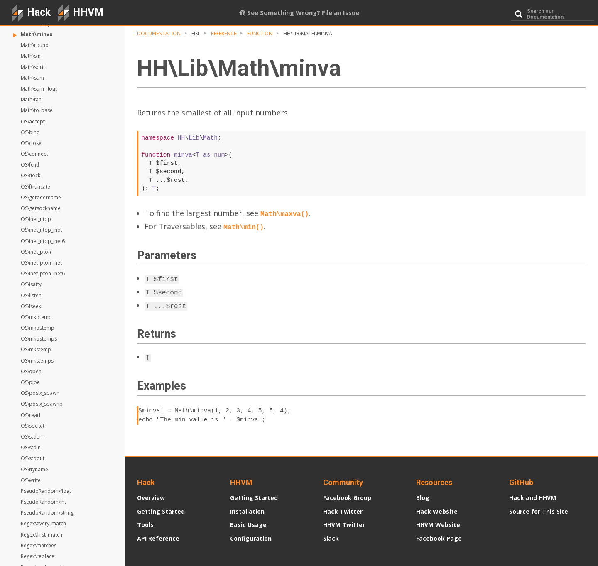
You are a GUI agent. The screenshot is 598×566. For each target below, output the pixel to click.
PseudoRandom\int (43, 501)
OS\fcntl (30, 164)
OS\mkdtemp (36, 317)
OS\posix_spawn (40, 393)
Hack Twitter (343, 511)
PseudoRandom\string (47, 512)
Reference (223, 33)
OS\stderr (32, 436)
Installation (247, 511)
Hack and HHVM (532, 498)
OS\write (31, 480)
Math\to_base (37, 110)
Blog (422, 498)
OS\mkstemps (37, 360)
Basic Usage (248, 525)
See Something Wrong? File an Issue (299, 12)
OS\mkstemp (36, 349)
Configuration (251, 538)
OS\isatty (31, 284)
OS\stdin (31, 447)
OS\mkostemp (37, 327)
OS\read (30, 415)
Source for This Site (538, 511)
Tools (145, 525)
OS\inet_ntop (36, 219)
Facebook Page (439, 538)
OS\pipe (30, 382)
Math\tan (31, 99)
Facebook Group (347, 498)
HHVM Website (438, 525)
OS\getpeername (41, 197)
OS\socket (32, 425)
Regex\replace (37, 556)
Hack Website (437, 511)
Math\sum (32, 77)
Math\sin (31, 55)
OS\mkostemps (39, 338)
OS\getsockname (41, 208)
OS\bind (30, 132)
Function (259, 33)
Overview (151, 498)
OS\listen (31, 295)
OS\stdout (32, 458)
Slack (331, 538)
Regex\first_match (41, 534)
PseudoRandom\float (46, 491)
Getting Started (161, 511)
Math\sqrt (32, 67)
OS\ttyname (34, 469)
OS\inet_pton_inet (41, 262)
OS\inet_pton (36, 251)
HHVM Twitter (344, 525)
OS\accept (33, 121)
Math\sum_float (39, 88)
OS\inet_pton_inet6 (43, 273)
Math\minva (37, 34)
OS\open (31, 371)
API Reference (158, 538)
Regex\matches (38, 545)
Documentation (159, 33)
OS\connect (34, 153)
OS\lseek (31, 306)
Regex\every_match (43, 523)
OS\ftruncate (35, 186)
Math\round (35, 45)
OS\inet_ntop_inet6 (43, 241)
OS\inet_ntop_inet (41, 229)
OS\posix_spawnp (42, 403)
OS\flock (30, 175)
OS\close (31, 143)
